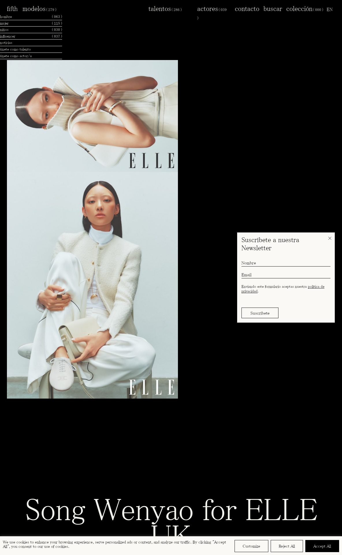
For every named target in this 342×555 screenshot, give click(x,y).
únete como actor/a (16, 56)
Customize (251, 546)
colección (304, 8)
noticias (6, 42)
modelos (39, 8)
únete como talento (15, 49)
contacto (247, 8)
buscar (272, 8)
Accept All (322, 546)
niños (31, 29)
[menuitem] (330, 9)
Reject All (287, 546)
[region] (171, 545)
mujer (31, 23)
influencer (31, 36)
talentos (165, 8)
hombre (31, 16)
